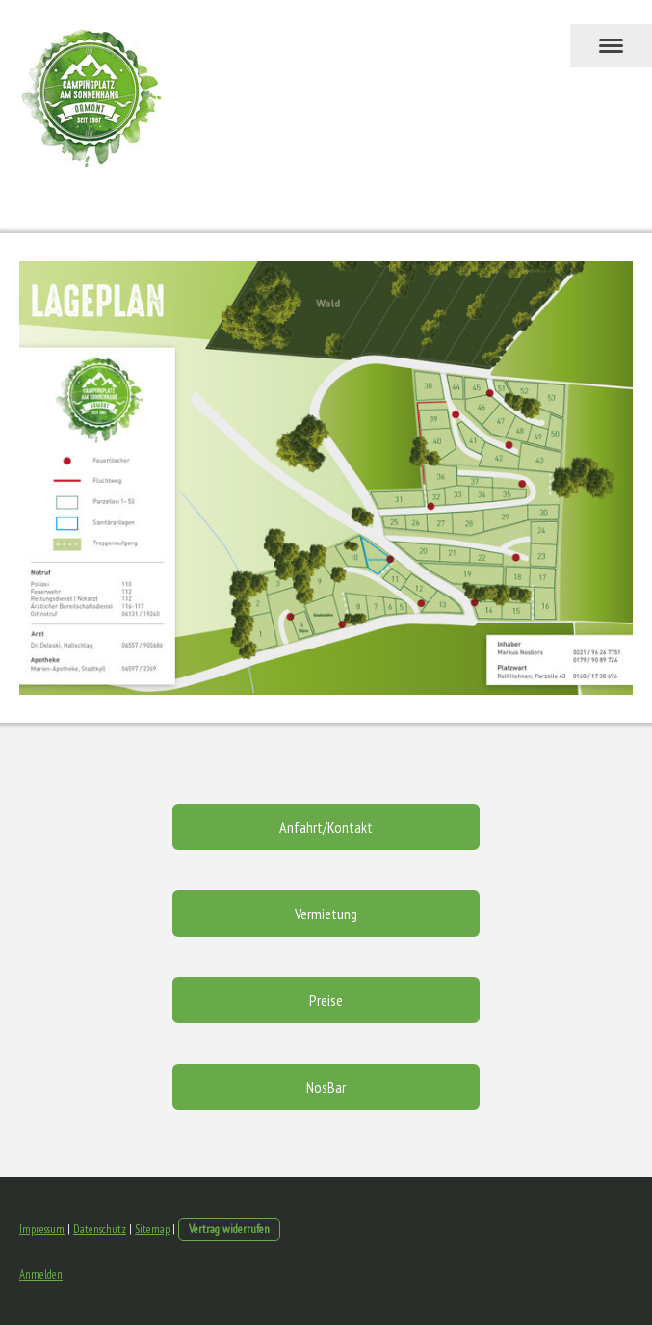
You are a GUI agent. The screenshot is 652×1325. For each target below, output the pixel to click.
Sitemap (152, 1229)
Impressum (42, 1229)
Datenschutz (99, 1229)
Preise (326, 1000)
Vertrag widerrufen (229, 1229)
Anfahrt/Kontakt (326, 826)
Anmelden (41, 1274)
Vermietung (326, 913)
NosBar (326, 1087)
